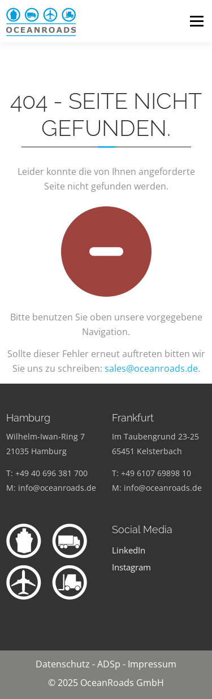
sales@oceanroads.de (151, 368)
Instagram (131, 567)
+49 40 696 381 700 (51, 473)
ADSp (108, 664)
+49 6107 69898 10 (156, 473)
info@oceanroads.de (57, 487)
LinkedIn (128, 550)
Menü (196, 21)
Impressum (152, 664)
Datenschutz (63, 664)
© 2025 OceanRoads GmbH (106, 682)
